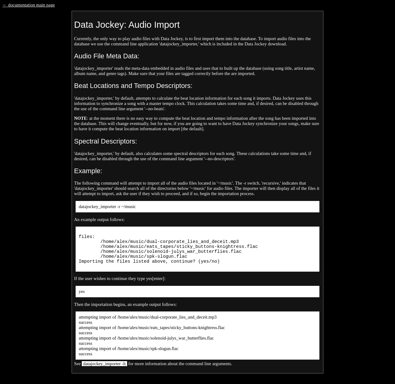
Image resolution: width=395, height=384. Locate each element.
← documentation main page (28, 4)
